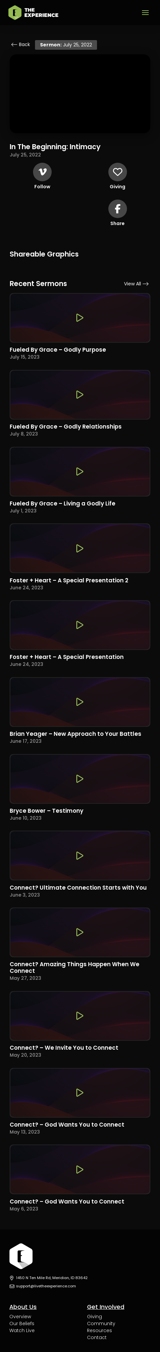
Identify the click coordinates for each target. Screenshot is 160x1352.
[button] (145, 12)
